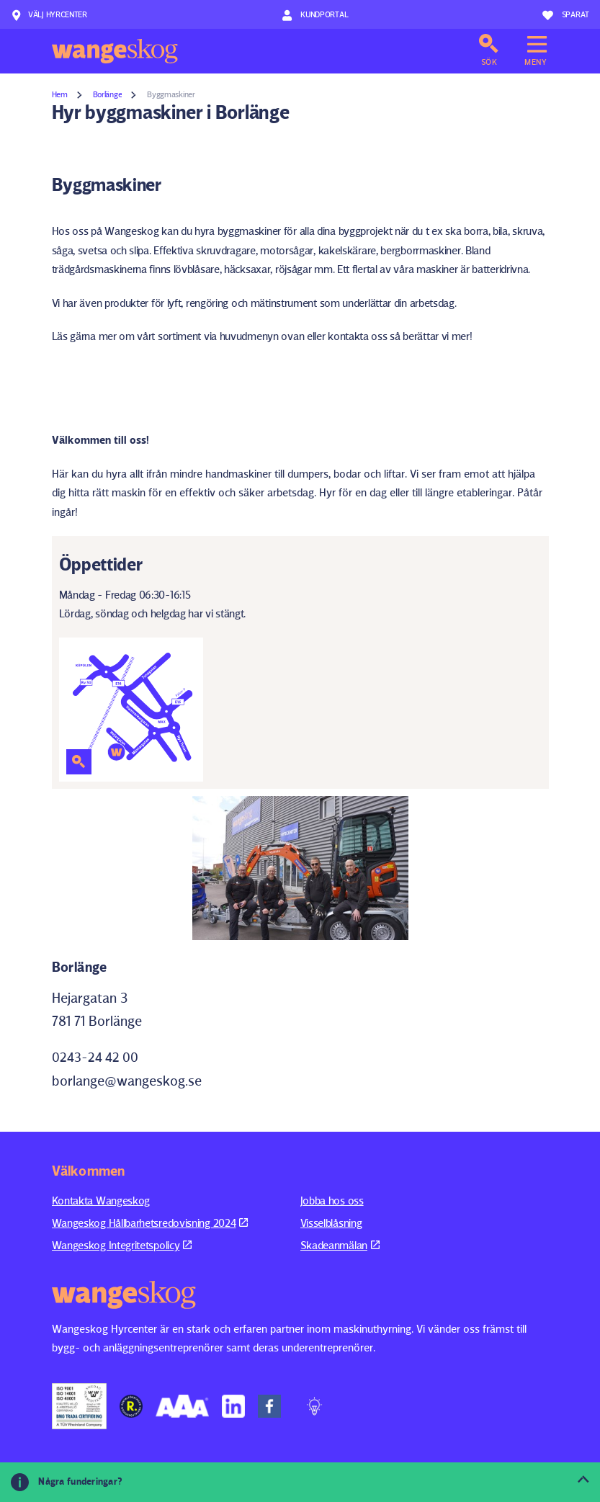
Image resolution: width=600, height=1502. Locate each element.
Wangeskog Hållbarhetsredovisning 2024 (150, 1223)
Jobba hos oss (332, 1200)
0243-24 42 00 (95, 1057)
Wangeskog (115, 51)
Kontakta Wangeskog (101, 1200)
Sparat (565, 15)
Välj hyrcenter (49, 15)
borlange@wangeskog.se (127, 1080)
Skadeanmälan (340, 1245)
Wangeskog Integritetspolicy (122, 1245)
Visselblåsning (331, 1223)
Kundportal (315, 15)
